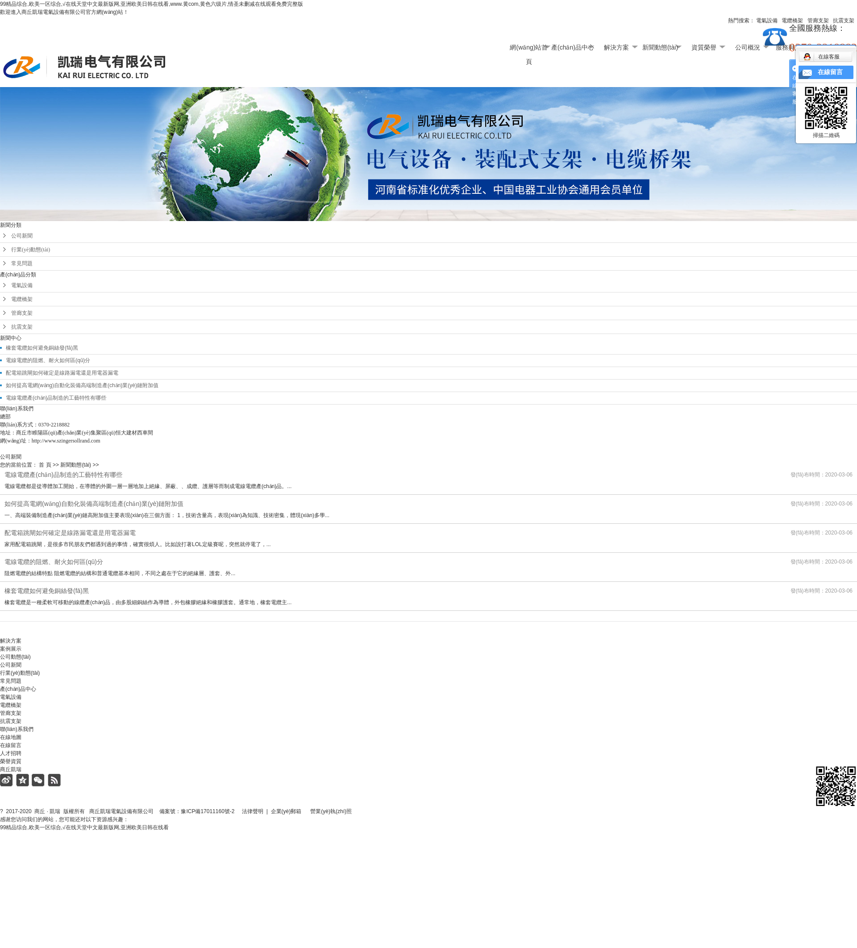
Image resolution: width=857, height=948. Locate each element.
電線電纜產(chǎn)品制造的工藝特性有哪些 (56, 398)
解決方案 (616, 47)
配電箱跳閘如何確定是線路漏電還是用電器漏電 (62, 373)
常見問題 (22, 263)
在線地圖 (10, 737)
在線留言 (10, 745)
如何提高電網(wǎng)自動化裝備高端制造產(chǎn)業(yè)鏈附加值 (82, 385)
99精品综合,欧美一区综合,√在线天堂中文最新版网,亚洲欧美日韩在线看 (84, 827)
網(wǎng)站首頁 (529, 49)
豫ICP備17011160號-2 (207, 811)
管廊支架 (22, 313)
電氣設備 (22, 285)
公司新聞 (22, 236)
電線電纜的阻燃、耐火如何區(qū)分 (53, 561)
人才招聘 (10, 753)
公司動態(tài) (15, 657)
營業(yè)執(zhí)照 (341, 811)
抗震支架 (22, 327)
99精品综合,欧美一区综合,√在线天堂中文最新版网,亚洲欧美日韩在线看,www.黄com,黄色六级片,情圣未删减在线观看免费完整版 (151, 4)
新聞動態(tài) (660, 47)
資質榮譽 (703, 47)
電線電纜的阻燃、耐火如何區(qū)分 (48, 360)
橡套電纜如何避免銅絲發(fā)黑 (42, 348)
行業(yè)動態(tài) (30, 249)
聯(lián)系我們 (16, 729)
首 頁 (45, 465)
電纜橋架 (22, 299)
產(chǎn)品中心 (572, 47)
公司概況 (747, 47)
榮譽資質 (10, 761)
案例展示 (10, 649)
